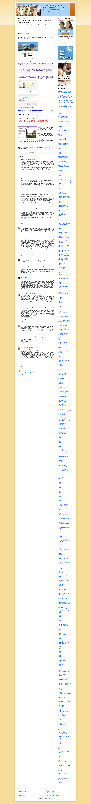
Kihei (59, 497)
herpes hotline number (62, 390)
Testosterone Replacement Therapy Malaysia (28, 372)
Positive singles (35, 37)
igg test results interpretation (63, 464)
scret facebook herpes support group (64, 693)
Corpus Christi (60, 254)
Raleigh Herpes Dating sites (63, 641)
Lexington (60, 513)
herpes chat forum (61, 366)
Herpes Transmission (62, 433)
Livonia (59, 515)
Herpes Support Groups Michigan (64, 420)
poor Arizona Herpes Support (63, 628)
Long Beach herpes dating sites (63, 518)
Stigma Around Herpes (62, 718)
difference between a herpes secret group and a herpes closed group (65, 274)
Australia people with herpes (63, 165)
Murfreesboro (60, 568)
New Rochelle (60, 576)
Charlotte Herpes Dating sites (63, 222)
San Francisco (60, 680)
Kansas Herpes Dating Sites (63, 488)
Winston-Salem (61, 777)
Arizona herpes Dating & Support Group (65, 96)
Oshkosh (59, 612)
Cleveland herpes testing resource (64, 240)
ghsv (59, 338)
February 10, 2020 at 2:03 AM (32, 347)
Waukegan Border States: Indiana (64, 765)
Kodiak (59, 500)
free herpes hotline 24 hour (62, 325)
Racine (59, 638)
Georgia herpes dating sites (63, 334)
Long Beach (60, 517)
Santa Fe (60, 688)
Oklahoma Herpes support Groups (64, 603)
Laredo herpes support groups (63, 505)
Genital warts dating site (23, 794)
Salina (59, 665)
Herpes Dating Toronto (22, 791)
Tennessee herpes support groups (64, 731)
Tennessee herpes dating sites (63, 729)
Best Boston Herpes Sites (62, 178)
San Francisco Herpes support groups (64, 683)
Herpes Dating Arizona (62, 374)
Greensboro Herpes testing (63, 351)
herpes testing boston (62, 428)
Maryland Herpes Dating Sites (63, 539)
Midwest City (60, 550)
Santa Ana (60, 687)
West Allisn (60, 769)
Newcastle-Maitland (61, 584)
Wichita (59, 774)
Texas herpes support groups (63, 734)
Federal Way (60, 302)
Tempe (59, 728)
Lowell (59, 528)
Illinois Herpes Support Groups (63, 466)
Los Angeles (60, 522)
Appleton (59, 136)
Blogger (50, 798)
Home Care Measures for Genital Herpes (65, 443)
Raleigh (59, 639)
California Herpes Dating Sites (63, 206)
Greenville (60, 352)
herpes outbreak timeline (62, 396)
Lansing (59, 502)
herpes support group (62, 415)
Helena (59, 361)
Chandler (60, 218)
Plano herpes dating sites (62, 624)
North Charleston (61, 594)
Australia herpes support (62, 162)
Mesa (59, 545)
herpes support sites (61, 424)
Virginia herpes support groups (63, 755)
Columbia (60, 247)
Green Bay (60, 346)
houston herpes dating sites (63, 447)
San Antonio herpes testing (62, 674)
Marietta (59, 537)
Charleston (60, 219)
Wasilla (59, 764)
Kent (59, 493)
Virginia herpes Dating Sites (63, 753)
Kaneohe (59, 486)
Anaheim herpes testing (62, 131)
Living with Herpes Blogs (62, 514)
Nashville (60, 571)
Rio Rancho (60, 646)
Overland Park (60, 615)
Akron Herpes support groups (63, 117)
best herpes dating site (62, 179)
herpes (59, 364)
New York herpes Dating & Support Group (65, 106)
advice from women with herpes (63, 114)
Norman (59, 588)
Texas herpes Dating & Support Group (64, 97)
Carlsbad (59, 215)
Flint (59, 305)
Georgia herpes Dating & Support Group (65, 95)
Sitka (59, 700)
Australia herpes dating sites (63, 161)
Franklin (59, 322)
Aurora (59, 153)
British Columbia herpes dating (63, 196)
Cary (59, 216)
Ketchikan (60, 496)
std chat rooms (60, 714)
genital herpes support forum (63, 333)
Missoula (59, 555)
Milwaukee (60, 554)
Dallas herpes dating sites (62, 263)
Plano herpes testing (61, 626)
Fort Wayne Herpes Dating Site (63, 312)
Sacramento (60, 656)
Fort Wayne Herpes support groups (64, 313)
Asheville (59, 147)
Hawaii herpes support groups (63, 360)
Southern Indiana (61, 705)
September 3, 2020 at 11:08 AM (32, 370)
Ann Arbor (60, 134)
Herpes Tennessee (61, 425)
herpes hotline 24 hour (62, 387)
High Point (60, 437)
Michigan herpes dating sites (63, 548)
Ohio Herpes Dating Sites (62, 598)
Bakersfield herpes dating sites (63, 166)
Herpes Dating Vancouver (51, 792)
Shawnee (60, 698)
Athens (59, 148)
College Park (60, 242)
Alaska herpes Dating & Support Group (65, 91)
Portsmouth (60, 629)
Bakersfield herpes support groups (64, 167)
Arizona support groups (62, 140)
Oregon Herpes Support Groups (63, 610)
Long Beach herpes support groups (64, 519)
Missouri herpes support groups (63, 558)
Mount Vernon (60, 567)
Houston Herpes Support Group (24, 795)
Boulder (59, 187)
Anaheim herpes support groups (63, 130)
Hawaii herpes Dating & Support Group (65, 105)
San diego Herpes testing (62, 679)
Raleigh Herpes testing (62, 643)
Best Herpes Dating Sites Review (53, 795)
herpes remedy (61, 397)
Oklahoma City (60, 601)
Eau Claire (60, 281)
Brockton (59, 198)
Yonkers (59, 784)
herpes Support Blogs (62, 413)
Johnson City (60, 477)
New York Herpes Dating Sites (63, 580)
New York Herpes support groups (64, 581)
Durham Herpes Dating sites (63, 277)
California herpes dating (62, 205)
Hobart (59, 441)
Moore (59, 564)
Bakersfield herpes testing (62, 169)
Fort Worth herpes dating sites (63, 316)
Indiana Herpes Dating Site (62, 469)
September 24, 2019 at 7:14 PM (31, 293)
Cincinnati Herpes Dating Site (63, 232)
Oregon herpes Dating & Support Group (65, 107)
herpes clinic (60, 369)
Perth (59, 621)
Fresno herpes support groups (63, 329)
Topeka (59, 742)
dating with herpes (61, 267)
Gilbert (59, 339)
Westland (60, 770)
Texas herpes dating (61, 732)
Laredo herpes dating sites (62, 504)
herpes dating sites (61, 378)
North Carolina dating (62, 589)
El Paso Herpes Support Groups (63, 286)
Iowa (59, 474)
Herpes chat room (61, 368)
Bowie (59, 188)
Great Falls (60, 344)
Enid (59, 288)
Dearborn (60, 269)
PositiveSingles (41, 61)
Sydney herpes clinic (61, 724)
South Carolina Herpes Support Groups (65, 702)
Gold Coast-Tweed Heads (62, 342)
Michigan (59, 546)
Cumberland (60, 260)
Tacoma (59, 727)
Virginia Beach (60, 752)
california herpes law (61, 207)
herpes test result (61, 427)
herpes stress (60, 409)
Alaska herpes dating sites (62, 120)
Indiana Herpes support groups (63, 470)
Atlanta (59, 149)
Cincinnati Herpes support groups (64, 233)
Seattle (59, 694)
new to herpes (60, 577)
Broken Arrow (60, 200)
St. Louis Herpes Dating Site (63, 711)
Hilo (59, 438)
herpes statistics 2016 (62, 406)
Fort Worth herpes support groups (64, 317)
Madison (59, 532)
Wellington (60, 768)
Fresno (59, 326)
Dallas (59, 262)
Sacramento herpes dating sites (63, 657)
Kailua (59, 483)
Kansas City (60, 487)
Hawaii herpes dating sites (62, 359)
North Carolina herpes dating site (64, 590)
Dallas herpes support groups (63, 264)
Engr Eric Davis (23, 324)
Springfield (60, 709)
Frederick (60, 324)
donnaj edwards (23, 370)
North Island (60, 595)
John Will (22, 277)
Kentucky (60, 495)
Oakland (59, 597)
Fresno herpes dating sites (62, 328)
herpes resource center (62, 399)
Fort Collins (60, 311)
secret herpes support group (63, 696)
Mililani (59, 553)
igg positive (60, 461)
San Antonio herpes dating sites (63, 671)
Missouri (59, 557)
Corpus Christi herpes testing (63, 258)
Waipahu (59, 757)
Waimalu (59, 756)
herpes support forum (62, 414)
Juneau (59, 479)
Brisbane (59, 191)
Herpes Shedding (61, 400)
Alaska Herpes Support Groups (63, 121)
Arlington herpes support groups (63, 144)
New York (60, 579)
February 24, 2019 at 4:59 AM (30, 159)
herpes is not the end (62, 392)
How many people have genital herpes (64, 455)
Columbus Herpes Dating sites (63, 250)
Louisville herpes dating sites (63, 526)
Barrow (59, 171)
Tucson (59, 744)
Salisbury (60, 669)
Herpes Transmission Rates (63, 434)
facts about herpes (61, 296)
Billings (59, 184)
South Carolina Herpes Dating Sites (64, 701)
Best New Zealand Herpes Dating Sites (65, 180)
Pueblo (59, 633)
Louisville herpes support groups (63, 527)
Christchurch (60, 229)
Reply (22, 223)
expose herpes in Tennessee (63, 293)
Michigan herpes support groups (63, 549)
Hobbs (59, 442)
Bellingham (60, 176)
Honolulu (59, 445)
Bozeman (60, 189)
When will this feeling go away (63, 773)
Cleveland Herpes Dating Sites (63, 237)
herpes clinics (60, 370)
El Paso (59, 283)
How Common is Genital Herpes (63, 451)
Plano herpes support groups (63, 625)
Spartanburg (60, 706)
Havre (59, 357)
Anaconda (60, 126)
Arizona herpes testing (62, 139)
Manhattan (60, 536)
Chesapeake (60, 227)
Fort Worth (60, 315)
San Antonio (60, 670)
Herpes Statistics (61, 404)
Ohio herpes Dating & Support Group (64, 92)
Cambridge (60, 210)
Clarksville (60, 236)
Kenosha (59, 492)
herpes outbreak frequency (62, 395)
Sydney (59, 723)
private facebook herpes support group (64, 630)
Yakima (59, 783)
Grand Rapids (60, 343)
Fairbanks (60, 297)
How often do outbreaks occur (63, 456)
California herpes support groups (63, 209)
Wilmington (60, 775)
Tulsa (59, 746)
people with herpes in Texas (63, 619)
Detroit (59, 272)
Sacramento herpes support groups (64, 659)
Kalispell (59, 484)
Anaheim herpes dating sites (63, 129)
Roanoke (59, 647)
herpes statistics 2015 (62, 405)
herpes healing (60, 384)
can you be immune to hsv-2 (63, 211)
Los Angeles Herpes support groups (64, 524)
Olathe (59, 604)
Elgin (59, 287)
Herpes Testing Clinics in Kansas (64, 429)
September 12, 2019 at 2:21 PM (29, 277)
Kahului (59, 482)
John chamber (23, 293)
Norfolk (59, 586)
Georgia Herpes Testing (62, 337)
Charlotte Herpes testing (62, 224)
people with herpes (61, 617)
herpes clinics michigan (62, 373)
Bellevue (59, 175)
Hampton (60, 356)
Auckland (60, 151)
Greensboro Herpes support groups (64, 350)
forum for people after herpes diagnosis (65, 320)
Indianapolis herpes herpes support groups (65, 473)
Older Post (51, 394)
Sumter (59, 720)
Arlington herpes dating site (63, 143)
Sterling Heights (61, 716)
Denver (59, 271)
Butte (59, 202)
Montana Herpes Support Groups (64, 562)
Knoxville (59, 499)
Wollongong (60, 781)
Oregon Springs (61, 611)
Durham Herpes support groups (63, 278)
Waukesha (60, 766)
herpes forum (60, 382)
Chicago (59, 228)
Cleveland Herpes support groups (64, 238)
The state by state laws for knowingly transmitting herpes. (64, 737)
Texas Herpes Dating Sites (62, 733)
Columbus (60, 249)
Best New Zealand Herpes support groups (65, 182)
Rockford (59, 652)
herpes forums (60, 383)
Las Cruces (60, 508)
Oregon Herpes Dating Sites (63, 608)
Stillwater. (60, 719)
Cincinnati (60, 231)
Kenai (59, 491)
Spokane (59, 707)
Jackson (59, 475)
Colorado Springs (61, 246)
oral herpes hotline (61, 607)
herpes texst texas (61, 432)
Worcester (60, 782)
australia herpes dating (62, 160)
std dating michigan (61, 715)
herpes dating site (61, 377)
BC (59, 174)
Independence (60, 468)
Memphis (60, 544)
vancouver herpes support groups (64, 751)
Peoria (59, 620)
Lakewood (60, 501)
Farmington (60, 300)
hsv (59, 457)
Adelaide (59, 113)
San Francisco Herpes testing (63, 684)
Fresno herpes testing (62, 330)
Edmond (59, 282)
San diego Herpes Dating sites (63, 676)
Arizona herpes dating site (62, 138)
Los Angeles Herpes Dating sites (63, 523)
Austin (59, 154)
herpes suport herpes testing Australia (64, 410)
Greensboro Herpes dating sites (63, 348)
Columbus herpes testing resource (64, 253)
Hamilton (59, 355)
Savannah (60, 689)
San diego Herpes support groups (64, 678)
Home (36, 394)
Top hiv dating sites (22, 792)
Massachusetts (61, 541)
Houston (59, 446)
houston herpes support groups (63, 449)
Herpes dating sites (50, 791)
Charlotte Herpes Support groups (64, 223)
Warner (59, 759)
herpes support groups (62, 419)
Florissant (60, 307)
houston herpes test (61, 450)
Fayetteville (60, 301)
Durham (59, 275)
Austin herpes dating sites (62, 156)
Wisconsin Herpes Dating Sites (63, 778)
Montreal (59, 563)
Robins (59, 648)
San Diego (60, 675)
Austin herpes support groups (63, 157)
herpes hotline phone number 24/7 (64, 391)
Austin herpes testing (62, 158)
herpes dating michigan (62, 375)
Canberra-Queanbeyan (62, 214)
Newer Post (20, 394)
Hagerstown (60, 353)
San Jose (60, 685)
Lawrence (60, 509)
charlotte (59, 220)
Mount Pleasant (61, 566)
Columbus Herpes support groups (64, 251)
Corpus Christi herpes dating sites (64, 255)
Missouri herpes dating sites (63, 559)
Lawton (59, 510)
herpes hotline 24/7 (61, 388)
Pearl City (60, 616)
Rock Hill (59, 651)
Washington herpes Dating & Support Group (65, 102)
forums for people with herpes (63, 321)
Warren (59, 760)
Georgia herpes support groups (63, 335)
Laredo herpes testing (62, 506)
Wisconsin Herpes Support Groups (64, 779)
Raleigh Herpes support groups (63, 642)
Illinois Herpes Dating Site (62, 465)
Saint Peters (60, 664)
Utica (59, 747)
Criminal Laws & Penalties (62, 259)
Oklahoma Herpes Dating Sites (63, 602)
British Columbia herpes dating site (64, 197)
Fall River (60, 298)
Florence (59, 306)
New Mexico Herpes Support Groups (64, 575)
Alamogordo (60, 118)
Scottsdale (60, 692)
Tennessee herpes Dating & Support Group (65, 93)
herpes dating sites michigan (63, 379)
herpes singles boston (62, 401)
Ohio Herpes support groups (63, 599)
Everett (59, 292)
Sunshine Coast (61, 722)
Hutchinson (60, 460)
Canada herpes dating (62, 213)
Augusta (59, 152)
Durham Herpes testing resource (63, 279)
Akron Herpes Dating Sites (62, 116)
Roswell (59, 655)
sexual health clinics (61, 697)
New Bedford (60, 572)
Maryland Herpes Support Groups (64, 540)
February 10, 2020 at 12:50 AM (32, 324)
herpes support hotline (62, 423)
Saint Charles (60, 661)
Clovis (59, 241)
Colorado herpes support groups (63, 245)
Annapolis (60, 135)
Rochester (60, 650)
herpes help (60, 386)
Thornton (59, 738)
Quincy (59, 637)
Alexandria (60, 125)
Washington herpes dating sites (63, 761)
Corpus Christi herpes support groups (64, 256)
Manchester (60, 535)
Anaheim (59, 127)
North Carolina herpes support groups (64, 593)
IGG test (59, 462)
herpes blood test (61, 365)
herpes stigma (60, 408)
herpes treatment (61, 436)
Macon (59, 531)
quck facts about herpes (62, 634)
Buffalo (59, 201)
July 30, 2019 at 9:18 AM (28, 259)
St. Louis (59, 710)
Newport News (60, 585)
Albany (59, 122)
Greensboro (60, 347)
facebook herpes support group (63, 294)
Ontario (59, 606)
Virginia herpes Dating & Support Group (65, 103)
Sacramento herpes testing (62, 660)
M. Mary (22, 259)
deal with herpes (61, 268)
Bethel (59, 183)
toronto (59, 743)
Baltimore (60, 170)
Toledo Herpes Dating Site (62, 739)
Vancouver (60, 748)
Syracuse (60, 725)
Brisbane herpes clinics (62, 192)
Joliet (59, 478)
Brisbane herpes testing (62, 193)
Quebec (59, 635)
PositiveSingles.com (24, 33)
